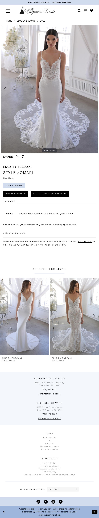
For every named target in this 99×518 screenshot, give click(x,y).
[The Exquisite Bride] (37, 10)
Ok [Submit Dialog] (94, 512)
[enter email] (63, 489)
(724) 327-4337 (50, 390)
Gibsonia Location (49, 449)
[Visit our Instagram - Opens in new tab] (53, 502)
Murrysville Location (49, 446)
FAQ (49, 441)
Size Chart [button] (8, 178)
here (58, 515)
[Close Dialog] (4, 512)
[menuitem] (8, 10)
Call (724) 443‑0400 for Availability (50, 194)
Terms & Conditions (49, 466)
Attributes (10, 201)
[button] (8, 10)
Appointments (49, 438)
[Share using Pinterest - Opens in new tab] (23, 157)
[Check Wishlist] (92, 10)
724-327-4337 (24, 245)
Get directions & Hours (49, 394)
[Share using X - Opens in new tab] (17, 157)
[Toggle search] (79, 10)
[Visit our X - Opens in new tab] (38, 502)
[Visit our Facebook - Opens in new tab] (46, 502)
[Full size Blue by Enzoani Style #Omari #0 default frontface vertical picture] (49, 89)
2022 (42, 21)
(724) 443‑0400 (49, 414)
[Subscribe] (76, 489)
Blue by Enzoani (26, 21)
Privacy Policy (49, 463)
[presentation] (24, 316)
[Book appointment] (85, 10)
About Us (49, 443)
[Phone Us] (38, 2)
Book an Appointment (16, 194)
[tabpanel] (49, 89)
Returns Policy (49, 472)
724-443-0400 (85, 242)
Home (9, 21)
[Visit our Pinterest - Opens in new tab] (61, 502)
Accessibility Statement (49, 469)
